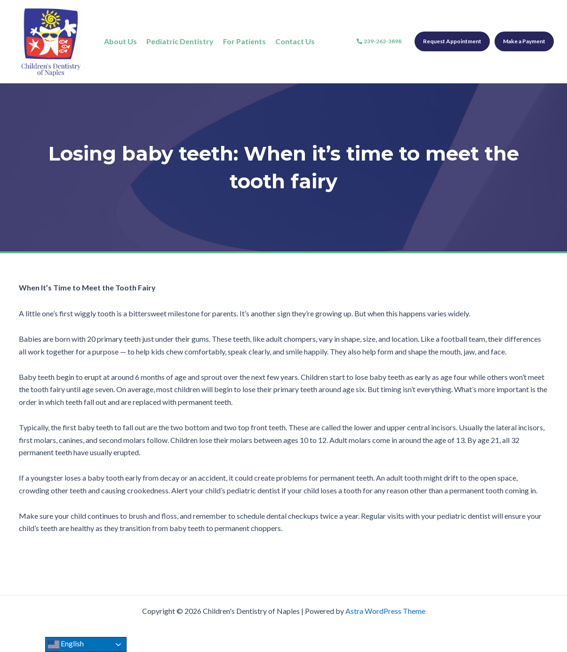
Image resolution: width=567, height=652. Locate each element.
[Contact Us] (295, 41)
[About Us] (120, 41)
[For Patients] (244, 41)
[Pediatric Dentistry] (180, 41)
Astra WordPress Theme (385, 610)
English (66, 644)
